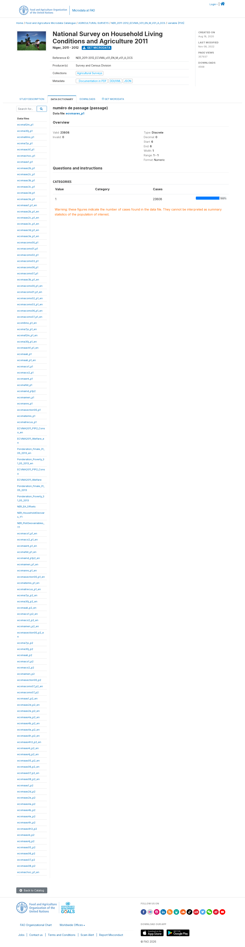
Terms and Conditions (61, 934)
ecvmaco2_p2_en (27, 620)
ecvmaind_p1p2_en (28, 558)
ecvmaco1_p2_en (27, 613)
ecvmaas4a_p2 (26, 803)
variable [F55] (176, 23)
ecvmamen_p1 (25, 397)
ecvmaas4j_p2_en (28, 754)
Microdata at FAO (83, 10)
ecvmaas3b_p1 (26, 180)
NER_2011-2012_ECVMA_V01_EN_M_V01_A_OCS (138, 23)
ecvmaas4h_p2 (26, 822)
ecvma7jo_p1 (25, 143)
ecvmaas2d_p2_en (28, 704)
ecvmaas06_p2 (26, 853)
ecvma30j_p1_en (27, 341)
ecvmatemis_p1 (26, 415)
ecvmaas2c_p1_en (28, 217)
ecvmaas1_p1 (25, 161)
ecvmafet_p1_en (26, 551)
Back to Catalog (32, 890)
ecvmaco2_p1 (25, 372)
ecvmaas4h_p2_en (28, 735)
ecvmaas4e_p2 (26, 816)
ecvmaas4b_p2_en (28, 723)
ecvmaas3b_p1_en (28, 279)
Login (213, 4)
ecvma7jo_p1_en (27, 329)
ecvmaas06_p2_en (28, 766)
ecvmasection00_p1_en (31, 576)
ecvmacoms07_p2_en (30, 686)
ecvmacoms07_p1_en (29, 316)
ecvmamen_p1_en (27, 564)
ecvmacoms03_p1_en (30, 304)
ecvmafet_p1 (24, 384)
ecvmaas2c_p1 (26, 174)
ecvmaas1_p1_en (27, 205)
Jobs (21, 934)
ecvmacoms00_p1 (27, 242)
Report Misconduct (111, 934)
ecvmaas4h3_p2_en (29, 742)
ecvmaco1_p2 (25, 661)
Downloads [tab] (87, 99)
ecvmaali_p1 (24, 354)
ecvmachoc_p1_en (28, 872)
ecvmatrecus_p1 (27, 422)
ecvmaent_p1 (25, 378)
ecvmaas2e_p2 (26, 797)
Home (19, 23)
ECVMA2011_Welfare (29, 479)
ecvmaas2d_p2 (26, 791)
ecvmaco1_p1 (25, 366)
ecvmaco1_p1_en (27, 533)
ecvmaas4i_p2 (25, 834)
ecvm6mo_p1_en (27, 322)
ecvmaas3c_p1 (26, 186)
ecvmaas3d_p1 (26, 192)
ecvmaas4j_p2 (25, 841)
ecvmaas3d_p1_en (28, 230)
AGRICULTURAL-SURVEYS (93, 23)
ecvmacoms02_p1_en (30, 298)
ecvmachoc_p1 (26, 155)
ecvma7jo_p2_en (27, 595)
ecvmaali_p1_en (26, 360)
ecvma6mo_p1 (25, 137)
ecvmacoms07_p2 (28, 692)
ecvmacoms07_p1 (27, 273)
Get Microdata (96, 47)
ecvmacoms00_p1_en (29, 285)
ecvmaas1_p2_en (27, 698)
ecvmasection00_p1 (29, 409)
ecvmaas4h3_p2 (27, 828)
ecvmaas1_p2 (25, 785)
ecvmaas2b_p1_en (28, 211)
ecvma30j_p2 (25, 649)
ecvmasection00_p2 (29, 679)
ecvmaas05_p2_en (28, 760)
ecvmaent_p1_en (27, 545)
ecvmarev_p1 (25, 403)
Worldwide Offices (71, 925)
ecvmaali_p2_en (26, 607)
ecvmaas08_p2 (26, 865)
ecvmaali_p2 (24, 655)
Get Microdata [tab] (113, 98)
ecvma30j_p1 (25, 130)
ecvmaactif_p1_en (27, 347)
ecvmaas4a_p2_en (28, 717)
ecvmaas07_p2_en (28, 772)
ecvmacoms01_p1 (27, 248)
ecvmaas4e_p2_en (28, 729)
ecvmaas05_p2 (26, 847)
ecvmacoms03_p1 (27, 260)
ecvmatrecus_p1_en (29, 589)
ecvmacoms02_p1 (27, 254)
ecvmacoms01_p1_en (29, 291)
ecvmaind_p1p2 (26, 391)
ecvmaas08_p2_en (28, 779)
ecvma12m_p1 (25, 124)
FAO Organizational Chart (36, 925)
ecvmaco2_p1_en (27, 539)
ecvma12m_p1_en (27, 335)
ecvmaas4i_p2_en (28, 748)
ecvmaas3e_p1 (26, 199)
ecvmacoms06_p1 (27, 267)
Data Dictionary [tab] (62, 99)
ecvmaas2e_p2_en (28, 710)
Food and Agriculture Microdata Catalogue (51, 23)
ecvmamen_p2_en (28, 626)
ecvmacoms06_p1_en (29, 310)
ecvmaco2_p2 (25, 667)
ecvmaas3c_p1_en (28, 223)
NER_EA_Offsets (26, 506)
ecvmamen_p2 (26, 673)
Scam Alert (87, 934)
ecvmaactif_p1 (25, 149)
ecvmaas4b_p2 (26, 810)
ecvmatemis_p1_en (28, 582)
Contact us (36, 934)
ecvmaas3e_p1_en (28, 236)
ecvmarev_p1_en (27, 570)
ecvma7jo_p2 (25, 642)
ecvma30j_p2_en (27, 601)
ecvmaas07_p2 (26, 859)
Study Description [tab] (32, 99)
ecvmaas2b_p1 (26, 168)
